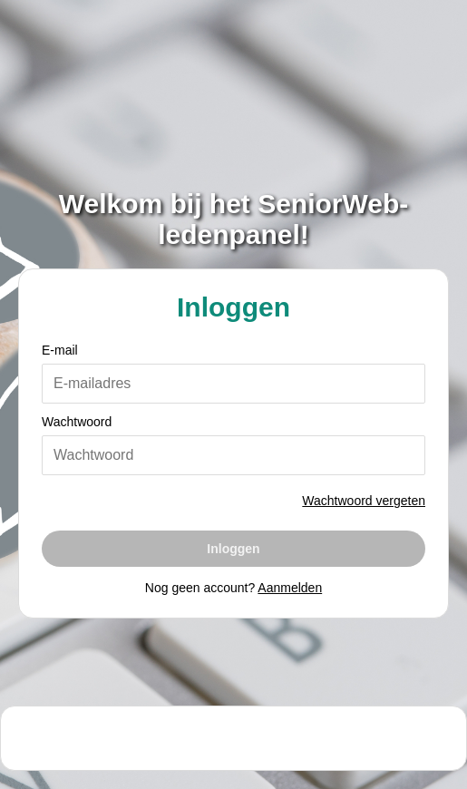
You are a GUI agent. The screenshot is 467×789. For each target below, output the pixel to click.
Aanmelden (290, 587)
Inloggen (233, 548)
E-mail (60, 350)
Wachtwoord (77, 421)
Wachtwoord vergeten (363, 500)
